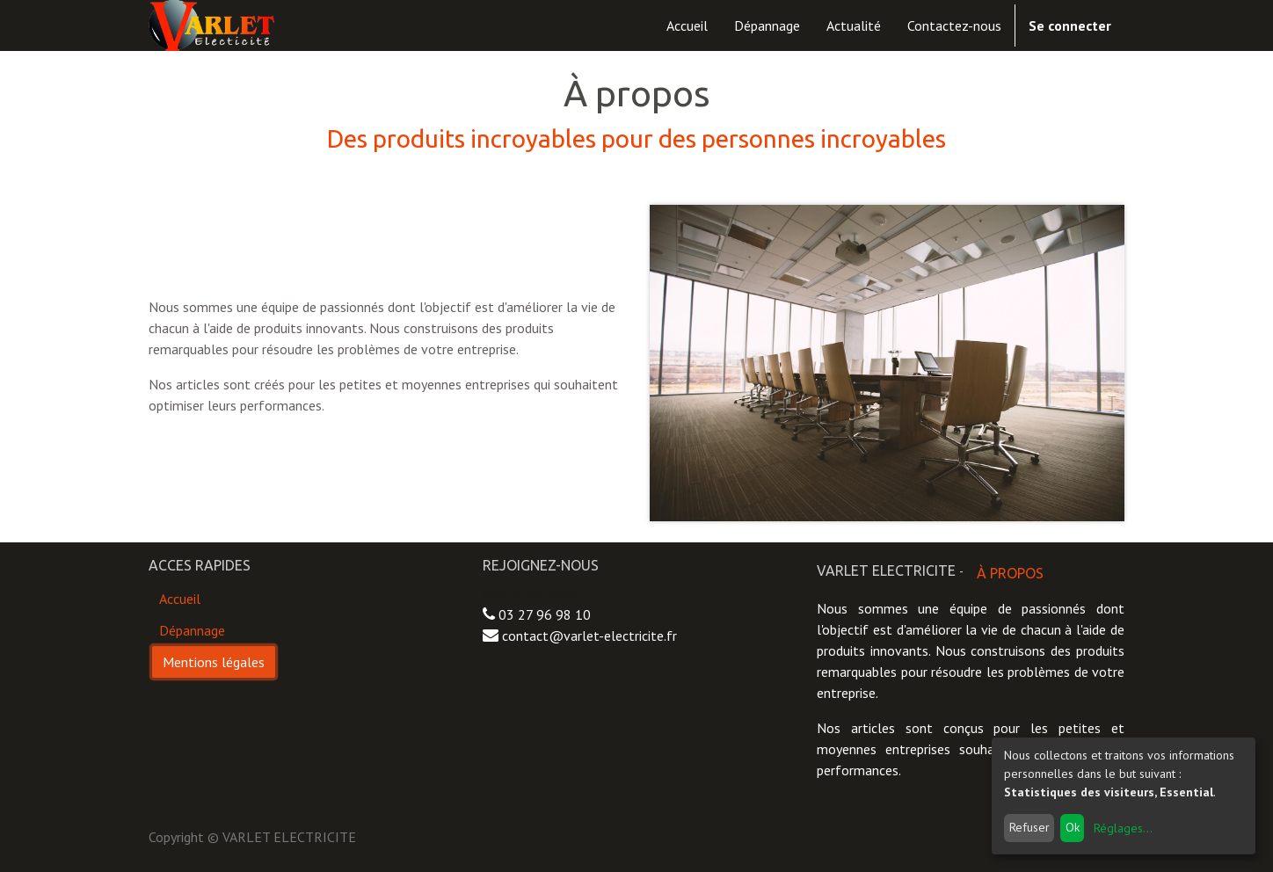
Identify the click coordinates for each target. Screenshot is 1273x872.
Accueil (179, 598)
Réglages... (1123, 828)
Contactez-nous (530, 593)
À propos (1010, 573)
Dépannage (192, 630)
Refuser (1029, 827)
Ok (1073, 827)
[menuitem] (687, 25)
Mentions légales (214, 662)
